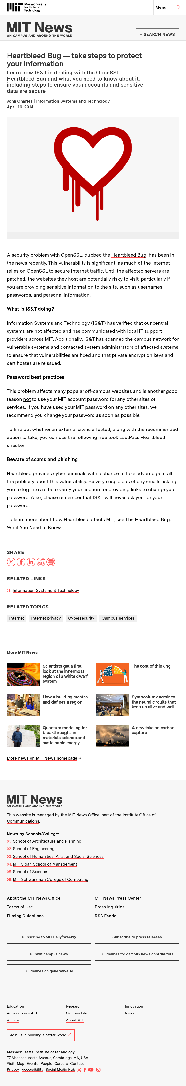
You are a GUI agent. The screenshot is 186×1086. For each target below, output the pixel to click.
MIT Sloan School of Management (45, 864)
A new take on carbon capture (153, 730)
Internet (16, 618)
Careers (61, 1064)
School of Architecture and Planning (47, 841)
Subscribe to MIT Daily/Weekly (49, 937)
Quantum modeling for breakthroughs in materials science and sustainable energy (65, 735)
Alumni (13, 1020)
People (46, 1064)
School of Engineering (33, 848)
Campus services (118, 618)
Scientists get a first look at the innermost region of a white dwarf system (65, 674)
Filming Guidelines (25, 915)
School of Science (30, 871)
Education (15, 1006)
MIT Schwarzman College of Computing (50, 879)
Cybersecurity (81, 618)
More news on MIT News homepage (42, 758)
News (129, 1013)
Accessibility (32, 1069)
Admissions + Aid (22, 1013)
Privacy (13, 1069)
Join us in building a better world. (40, 1035)
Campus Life (76, 1013)
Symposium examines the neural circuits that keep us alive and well (154, 701)
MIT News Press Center (118, 898)
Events (32, 1064)
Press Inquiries (109, 906)
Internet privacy (46, 618)
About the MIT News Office (34, 898)
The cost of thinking (151, 666)
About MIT (75, 1020)
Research (74, 1006)
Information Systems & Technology (46, 590)
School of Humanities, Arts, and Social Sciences (58, 856)
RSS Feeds (105, 915)
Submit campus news (49, 954)
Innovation (134, 1006)
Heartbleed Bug (128, 255)
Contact (77, 1064)
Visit (11, 1064)
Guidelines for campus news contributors (137, 954)
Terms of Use (20, 906)
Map (20, 1064)
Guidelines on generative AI (48, 971)
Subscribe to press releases (137, 937)
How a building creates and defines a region (65, 699)
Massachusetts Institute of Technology (41, 1052)
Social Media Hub (60, 1069)
